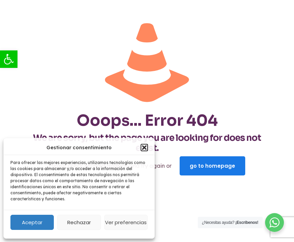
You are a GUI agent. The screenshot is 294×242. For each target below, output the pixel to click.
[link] (8, 59)
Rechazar (79, 222)
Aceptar (32, 222)
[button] (144, 147)
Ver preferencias (126, 222)
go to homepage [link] (212, 165)
